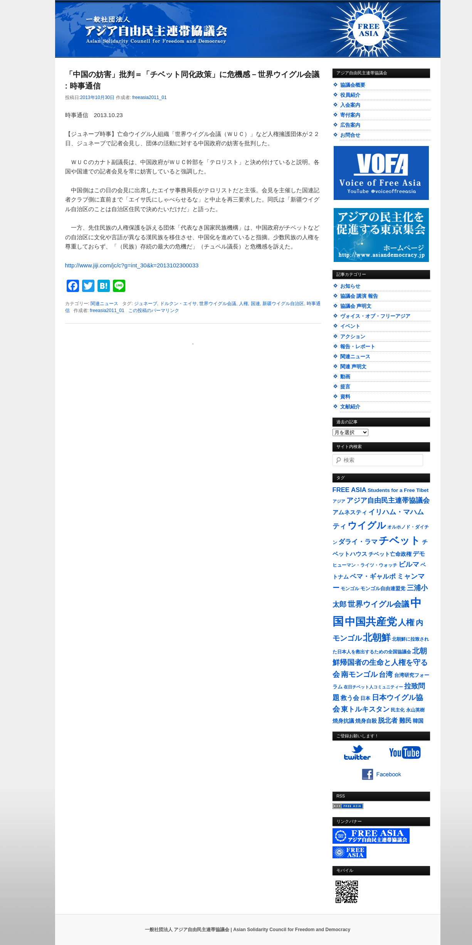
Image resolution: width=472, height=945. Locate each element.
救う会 (350, 698)
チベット (399, 540)
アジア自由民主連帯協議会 (388, 500)
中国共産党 (371, 622)
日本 (365, 698)
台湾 (386, 674)
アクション (352, 336)
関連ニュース (104, 303)
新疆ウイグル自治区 (283, 303)
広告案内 (350, 125)
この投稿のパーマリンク (153, 310)
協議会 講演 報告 (359, 296)
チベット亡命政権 (390, 554)
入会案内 (350, 105)
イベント (350, 326)
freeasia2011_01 (149, 97)
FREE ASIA (349, 489)
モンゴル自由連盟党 (382, 588)
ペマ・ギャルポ (373, 576)
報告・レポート (357, 346)
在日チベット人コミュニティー (373, 687)
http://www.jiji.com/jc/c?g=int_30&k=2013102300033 (132, 265)
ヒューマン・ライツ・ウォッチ (365, 565)
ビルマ (408, 564)
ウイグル (367, 525)
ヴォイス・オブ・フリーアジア (375, 316)
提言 (345, 386)
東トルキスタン (365, 709)
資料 (345, 396)
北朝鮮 (377, 637)
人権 (243, 303)
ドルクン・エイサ (178, 303)
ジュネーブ (145, 303)
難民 (405, 720)
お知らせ (350, 286)
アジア (339, 501)
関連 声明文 (353, 366)
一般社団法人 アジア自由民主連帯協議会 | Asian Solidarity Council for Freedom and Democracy (247, 929)
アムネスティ (350, 512)
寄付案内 (350, 115)
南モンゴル (359, 674)
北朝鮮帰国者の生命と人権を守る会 (380, 662)
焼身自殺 (366, 721)
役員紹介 (350, 95)
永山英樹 (415, 710)
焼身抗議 (343, 721)
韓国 (418, 721)
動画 (345, 376)
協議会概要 (352, 85)
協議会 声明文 (356, 306)
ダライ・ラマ (358, 542)
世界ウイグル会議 (217, 303)
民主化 (398, 710)
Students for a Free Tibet (398, 490)
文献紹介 (350, 407)
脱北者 (388, 720)
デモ (419, 554)
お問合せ (350, 135)
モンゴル (350, 588)
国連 (255, 303)
